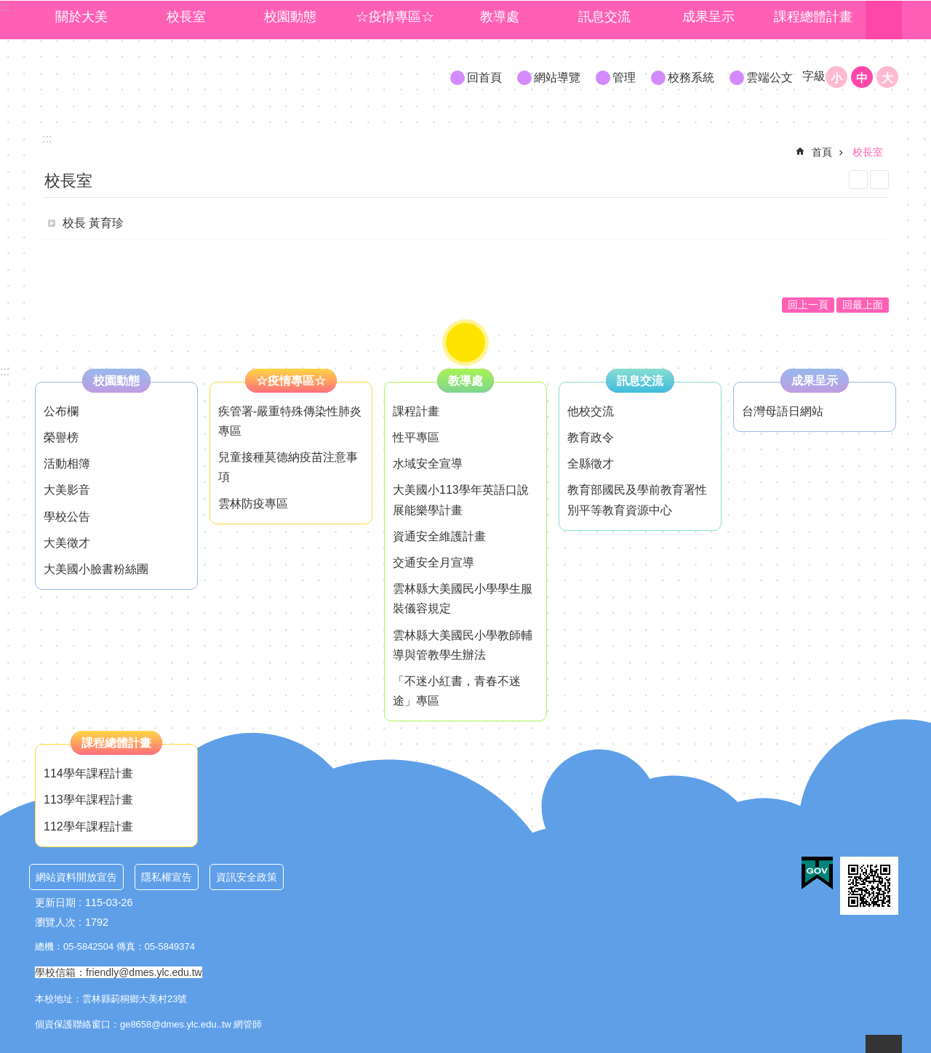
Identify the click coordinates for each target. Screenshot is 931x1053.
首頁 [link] (822, 152)
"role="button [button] (465, 342)
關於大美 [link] (81, 16)
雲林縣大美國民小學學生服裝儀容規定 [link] (462, 598)
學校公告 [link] (67, 517)
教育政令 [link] (590, 437)
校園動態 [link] (290, 16)
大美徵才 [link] (67, 543)
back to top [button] (884, 1044)
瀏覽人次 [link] (55, 922)
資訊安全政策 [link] (246, 877)
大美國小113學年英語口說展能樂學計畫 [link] (461, 500)
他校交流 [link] (590, 411)
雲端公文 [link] (769, 77)
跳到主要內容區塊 (7, 7)
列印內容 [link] (858, 179)
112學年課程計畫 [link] (88, 826)
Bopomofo (879, 179)
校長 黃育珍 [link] (93, 223)
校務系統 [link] (691, 77)
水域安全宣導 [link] (428, 463)
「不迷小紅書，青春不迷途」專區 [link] (457, 691)
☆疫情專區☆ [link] (395, 16)
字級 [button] (814, 76)
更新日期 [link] (55, 902)
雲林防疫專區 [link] (253, 503)
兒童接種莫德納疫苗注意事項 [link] (288, 467)
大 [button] (887, 78)
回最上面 (862, 305)
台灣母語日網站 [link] (782, 411)
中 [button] (862, 78)
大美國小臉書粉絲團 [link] (96, 569)
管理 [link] (624, 77)
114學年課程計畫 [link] (88, 773)
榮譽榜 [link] (61, 437)
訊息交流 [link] (604, 16)
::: (4, 371)
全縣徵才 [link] (590, 463)
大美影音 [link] (67, 490)
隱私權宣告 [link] (166, 877)
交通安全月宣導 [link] (433, 562)
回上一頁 (808, 305)
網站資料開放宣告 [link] (76, 877)
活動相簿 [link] (67, 463)
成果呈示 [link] (708, 16)
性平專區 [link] (416, 437)
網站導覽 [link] (557, 77)
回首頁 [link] (484, 77)
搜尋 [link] (884, 20)
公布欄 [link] (61, 411)
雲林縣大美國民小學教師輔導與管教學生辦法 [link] (462, 645)
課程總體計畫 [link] (813, 16)
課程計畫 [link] (416, 411)
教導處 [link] (499, 16)
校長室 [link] (186, 16)
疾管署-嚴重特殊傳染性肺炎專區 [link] (289, 421)
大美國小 (160, 76)
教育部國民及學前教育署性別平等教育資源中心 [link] (637, 500)
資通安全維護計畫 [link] (439, 536)
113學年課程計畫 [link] (88, 799)
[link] (817, 873)
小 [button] (836, 78)
